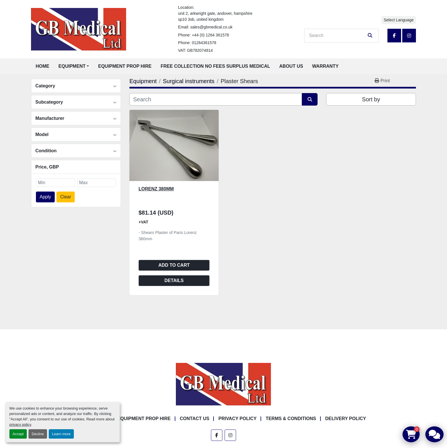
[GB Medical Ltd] (223, 384)
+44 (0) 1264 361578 (210, 35)
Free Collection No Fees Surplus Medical (215, 66)
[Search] (337, 35)
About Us (291, 66)
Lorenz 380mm (156, 188)
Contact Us (195, 418)
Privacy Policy (237, 418)
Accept (18, 434)
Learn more (61, 434)
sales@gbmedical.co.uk (211, 27)
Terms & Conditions (291, 418)
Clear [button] (65, 196)
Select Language (399, 20)
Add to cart (174, 265)
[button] (74, 66)
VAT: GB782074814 (195, 50)
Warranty (325, 66)
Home (42, 66)
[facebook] (394, 35)
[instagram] (409, 35)
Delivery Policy (345, 418)
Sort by (371, 99)
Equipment (72, 66)
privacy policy (20, 424)
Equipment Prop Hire (124, 66)
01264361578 (204, 42)
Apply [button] (45, 196)
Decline (38, 434)
